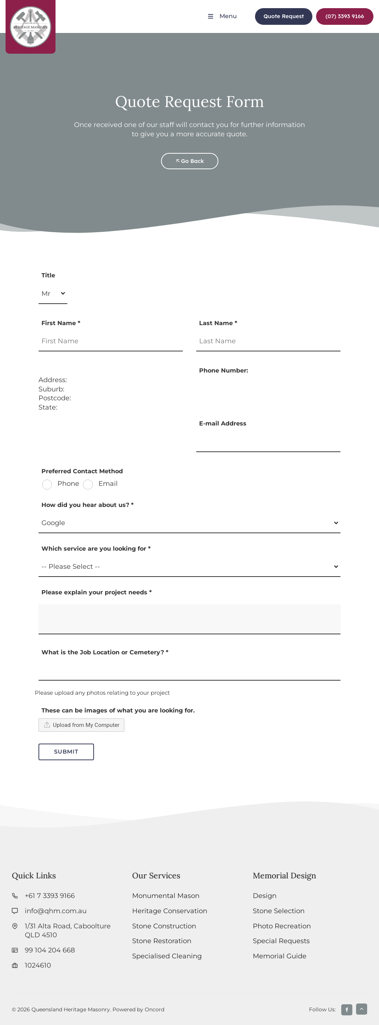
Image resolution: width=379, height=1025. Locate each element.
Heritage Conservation (169, 911)
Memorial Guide (279, 956)
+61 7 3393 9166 (50, 895)
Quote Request (280, 12)
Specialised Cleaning (167, 956)
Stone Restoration (161, 941)
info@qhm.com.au (56, 911)
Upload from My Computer (81, 724)
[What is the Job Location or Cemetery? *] (189, 670)
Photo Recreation (282, 926)
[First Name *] (110, 341)
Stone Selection (279, 911)
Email (107, 484)
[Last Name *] (268, 341)
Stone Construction (164, 926)
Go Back (189, 157)
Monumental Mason (165, 895)
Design (264, 895)
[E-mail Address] (268, 442)
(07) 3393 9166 (339, 12)
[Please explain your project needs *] (189, 619)
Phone (67, 484)
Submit (66, 751)
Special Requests (281, 941)
